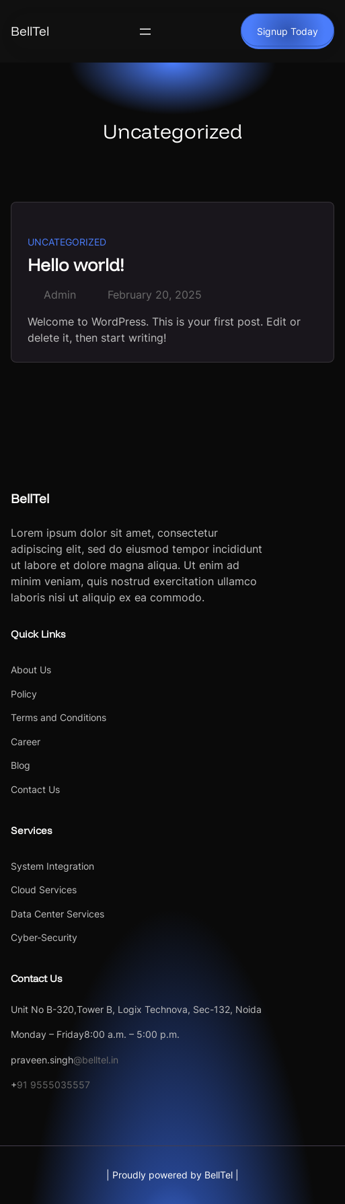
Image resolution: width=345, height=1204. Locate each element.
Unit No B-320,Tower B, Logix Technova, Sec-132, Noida (136, 1009)
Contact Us (35, 789)
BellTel (30, 31)
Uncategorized (67, 242)
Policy (24, 694)
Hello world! (76, 264)
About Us (31, 669)
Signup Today (287, 31)
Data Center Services (57, 913)
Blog (20, 765)
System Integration (52, 866)
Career (25, 741)
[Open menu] (145, 32)
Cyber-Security (44, 937)
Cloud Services (44, 889)
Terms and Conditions (58, 717)
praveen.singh (42, 1059)
